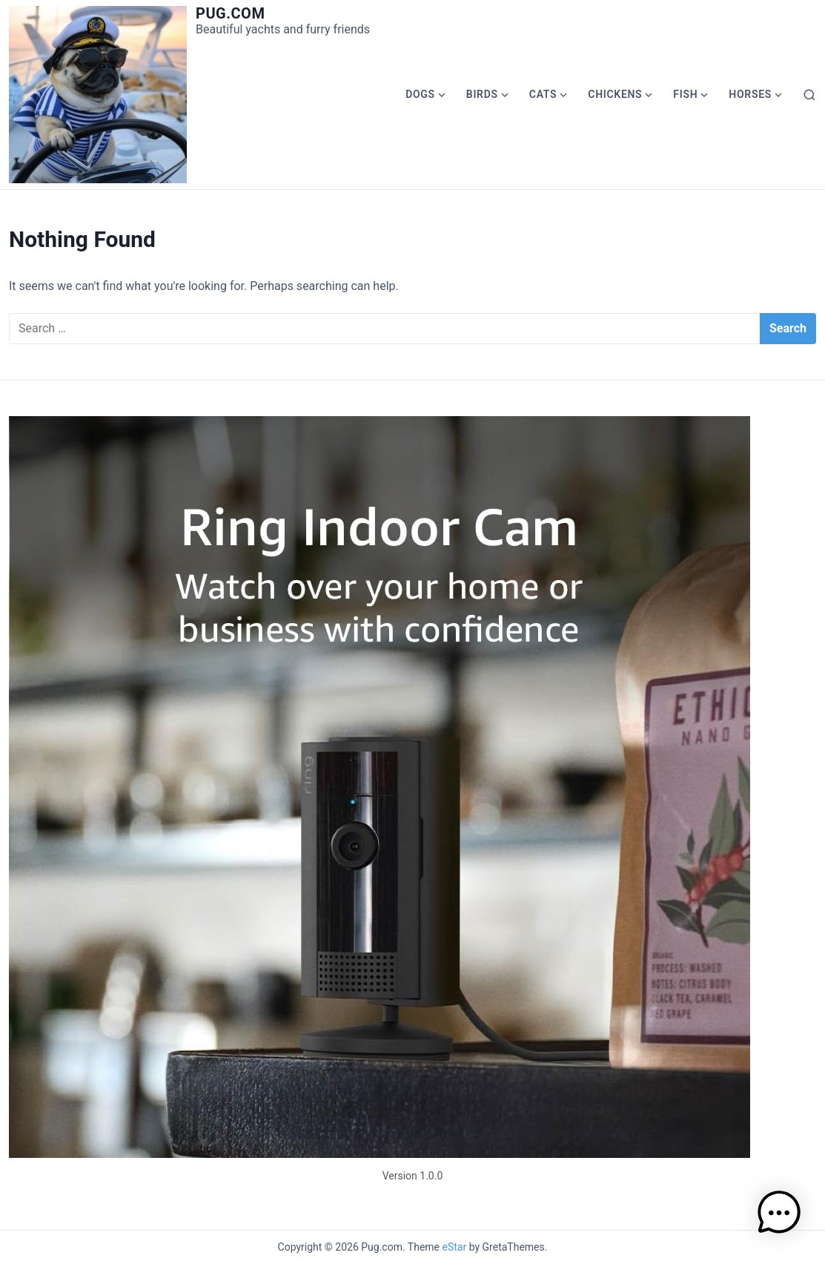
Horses (750, 94)
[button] (779, 1215)
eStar (455, 1247)
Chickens (615, 94)
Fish (685, 94)
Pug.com (230, 13)
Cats (543, 94)
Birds (482, 94)
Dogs (420, 94)
